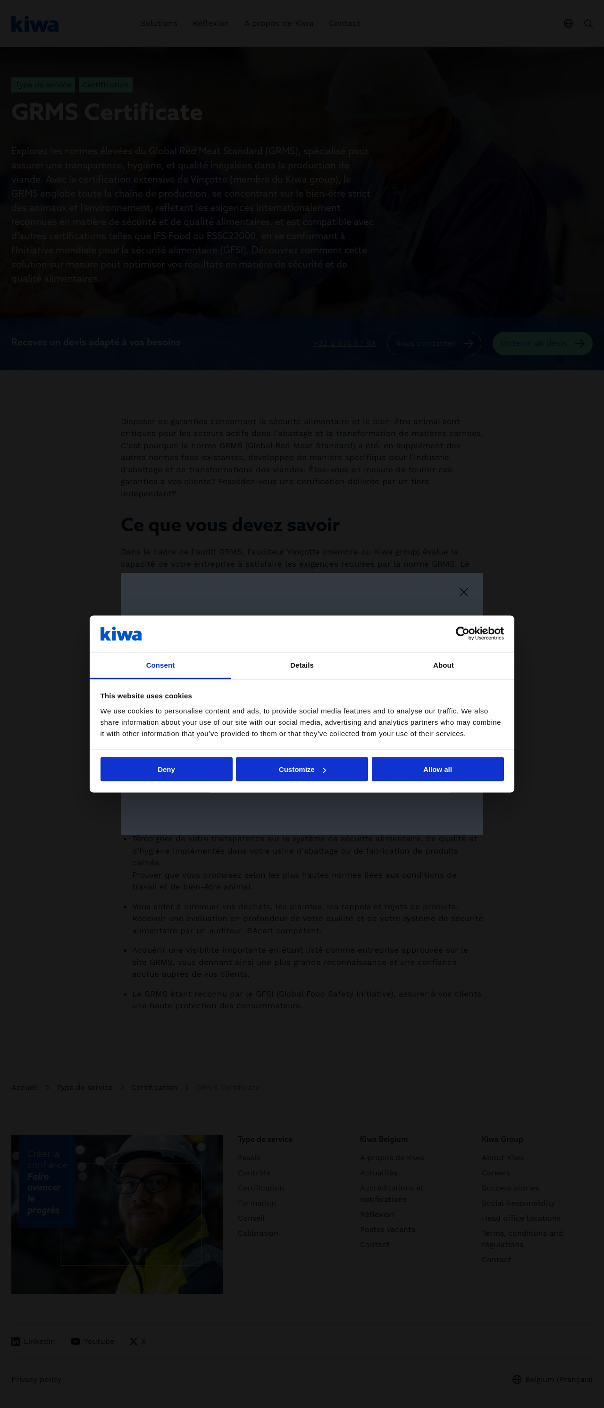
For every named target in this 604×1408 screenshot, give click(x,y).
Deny (166, 769)
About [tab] (443, 665)
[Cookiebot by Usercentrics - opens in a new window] (462, 634)
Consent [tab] (160, 665)
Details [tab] (302, 665)
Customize (302, 769)
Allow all (437, 769)
